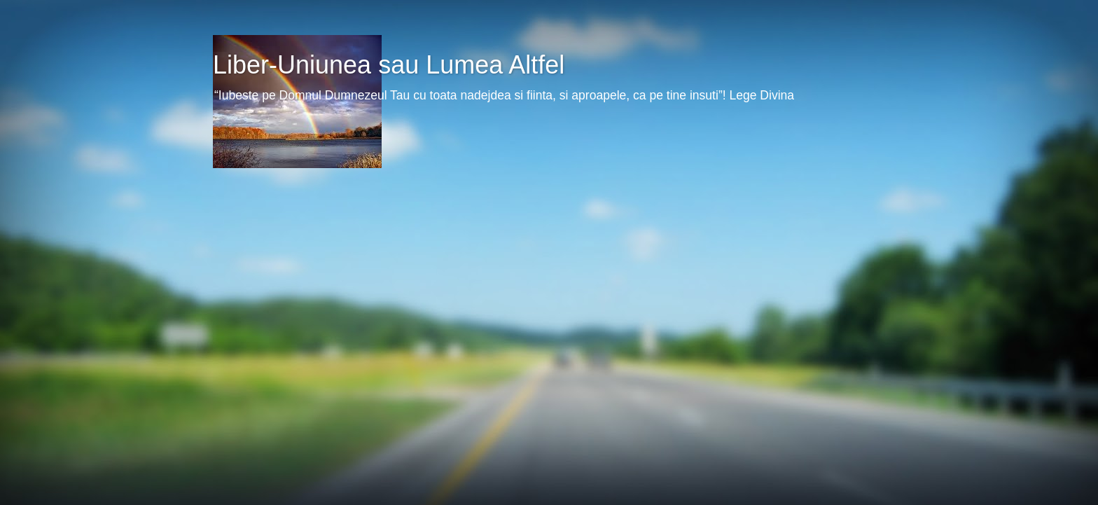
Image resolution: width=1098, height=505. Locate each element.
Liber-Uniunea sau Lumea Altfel (388, 64)
